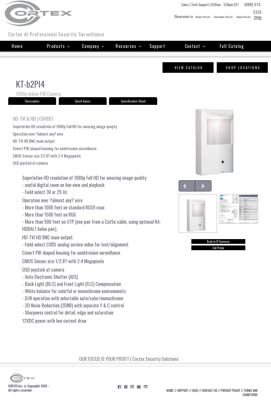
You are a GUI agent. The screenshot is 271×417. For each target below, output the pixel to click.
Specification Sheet (133, 102)
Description (32, 102)
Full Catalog (232, 46)
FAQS (195, 406)
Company (93, 46)
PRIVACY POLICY (234, 406)
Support (157, 46)
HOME (166, 406)
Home (17, 46)
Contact (195, 46)
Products (58, 46)
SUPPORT (181, 406)
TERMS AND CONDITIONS (246, 408)
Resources (129, 46)
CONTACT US (210, 406)
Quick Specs (83, 102)
